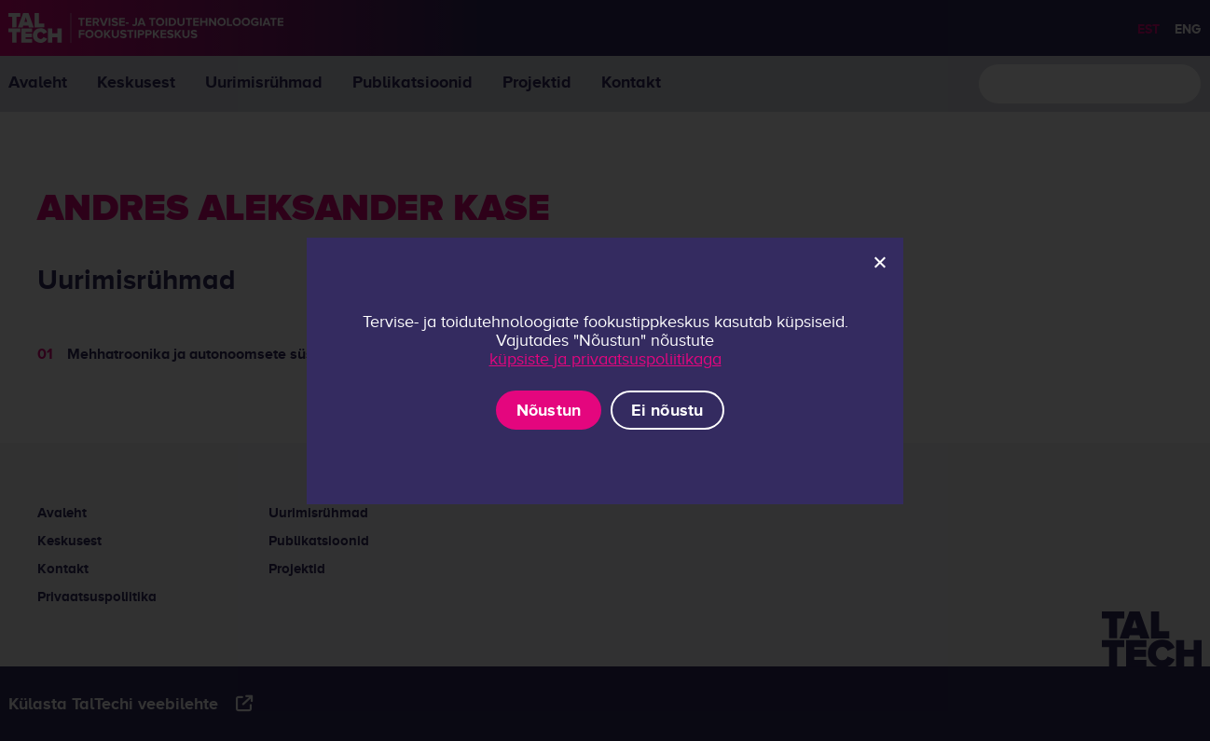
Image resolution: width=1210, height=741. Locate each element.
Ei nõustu (667, 410)
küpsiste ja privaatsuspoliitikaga (605, 359)
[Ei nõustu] (879, 262)
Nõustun (549, 410)
